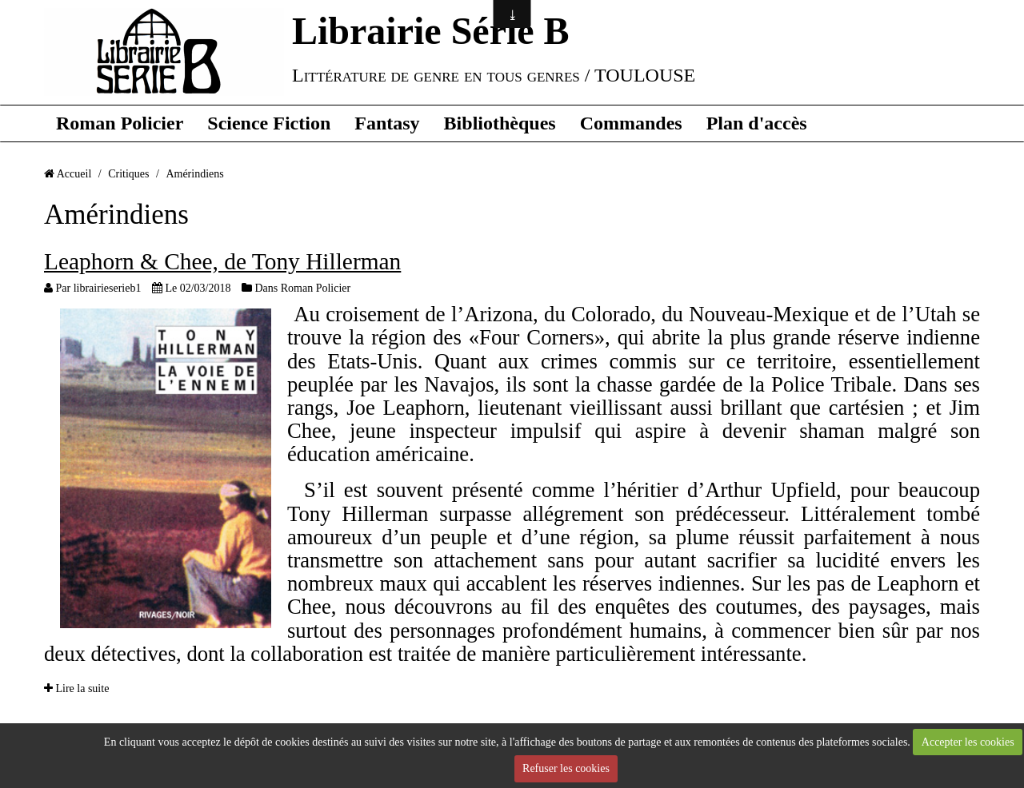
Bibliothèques (500, 123)
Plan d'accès (756, 123)
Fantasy (386, 123)
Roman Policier (119, 123)
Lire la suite (76, 688)
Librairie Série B (431, 31)
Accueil (74, 174)
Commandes (631, 123)
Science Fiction (268, 123)
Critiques (128, 174)
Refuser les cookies (566, 768)
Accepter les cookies (968, 742)
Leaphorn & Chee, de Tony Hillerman (222, 261)
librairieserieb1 (108, 288)
